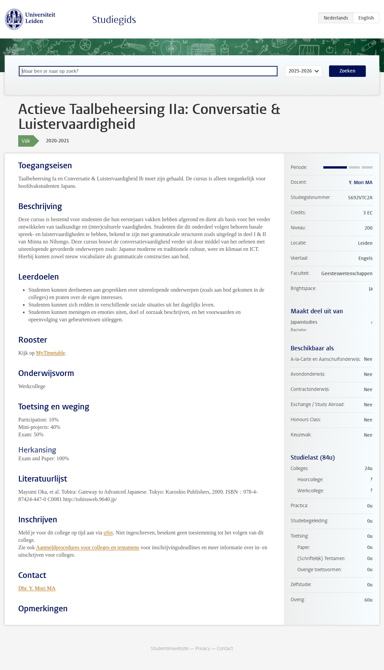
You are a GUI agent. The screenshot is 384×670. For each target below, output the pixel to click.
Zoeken (347, 71)
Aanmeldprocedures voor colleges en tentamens (88, 547)
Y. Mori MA (361, 182)
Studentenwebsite (169, 648)
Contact (225, 648)
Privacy (202, 648)
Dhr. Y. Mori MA (37, 588)
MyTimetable (50, 353)
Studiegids (114, 19)
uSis (108, 532)
